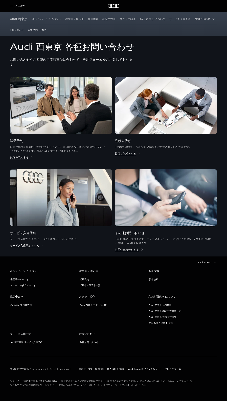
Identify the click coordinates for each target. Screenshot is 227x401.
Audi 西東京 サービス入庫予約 (26, 342)
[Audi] (113, 6)
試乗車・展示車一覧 (90, 285)
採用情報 (99, 368)
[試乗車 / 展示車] (74, 19)
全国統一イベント (19, 279)
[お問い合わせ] (202, 19)
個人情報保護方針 (116, 368)
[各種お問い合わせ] (37, 30)
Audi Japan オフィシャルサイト (145, 368)
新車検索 (153, 279)
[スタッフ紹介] (128, 19)
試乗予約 (84, 279)
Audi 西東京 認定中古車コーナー (166, 310)
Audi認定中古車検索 (21, 304)
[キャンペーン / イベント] (46, 19)
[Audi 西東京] (19, 19)
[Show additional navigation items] (214, 19)
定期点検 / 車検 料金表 (161, 322)
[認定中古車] (109, 19)
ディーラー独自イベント (23, 285)
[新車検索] (93, 19)
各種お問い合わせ (89, 342)
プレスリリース (173, 368)
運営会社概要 (85, 368)
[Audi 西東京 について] (152, 19)
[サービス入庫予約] (179, 19)
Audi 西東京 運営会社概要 (162, 316)
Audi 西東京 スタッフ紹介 (93, 304)
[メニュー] (17, 6)
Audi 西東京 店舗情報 (160, 304)
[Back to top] (207, 262)
